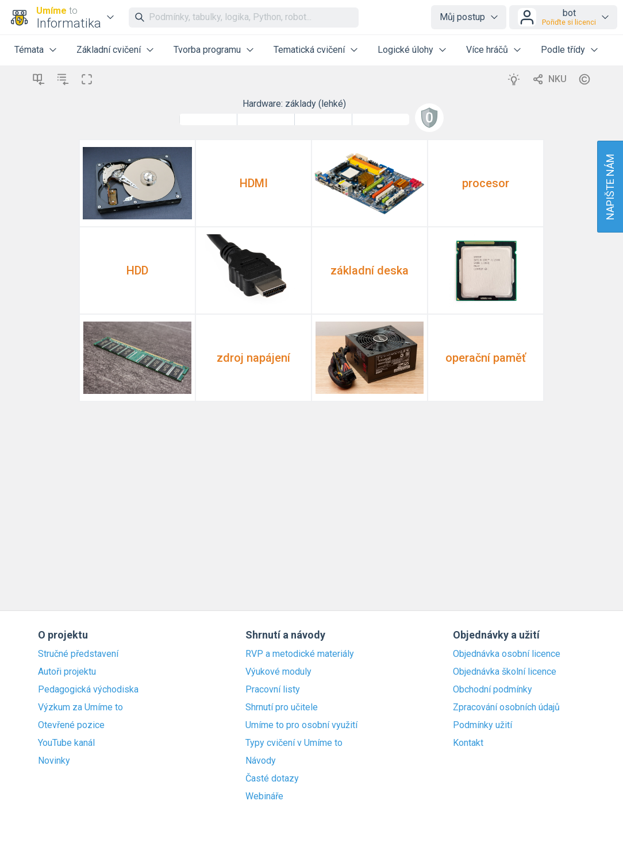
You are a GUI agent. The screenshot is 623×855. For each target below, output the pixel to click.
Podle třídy (563, 49)
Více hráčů (487, 49)
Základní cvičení (108, 49)
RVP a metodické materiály (299, 654)
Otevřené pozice (71, 725)
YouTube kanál (66, 743)
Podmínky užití (482, 725)
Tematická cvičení (309, 49)
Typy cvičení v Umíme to (294, 743)
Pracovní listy (272, 689)
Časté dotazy (272, 778)
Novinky (54, 761)
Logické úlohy (405, 49)
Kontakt (468, 743)
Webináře (264, 796)
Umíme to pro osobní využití (301, 725)
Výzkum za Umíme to (80, 707)
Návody (260, 761)
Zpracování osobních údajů (506, 707)
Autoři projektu (67, 672)
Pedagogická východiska (88, 689)
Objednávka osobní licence (506, 654)
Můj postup (462, 16)
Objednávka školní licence (504, 672)
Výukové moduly (278, 672)
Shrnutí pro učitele (281, 707)
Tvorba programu (207, 49)
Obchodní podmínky (492, 689)
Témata (29, 49)
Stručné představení (78, 654)
